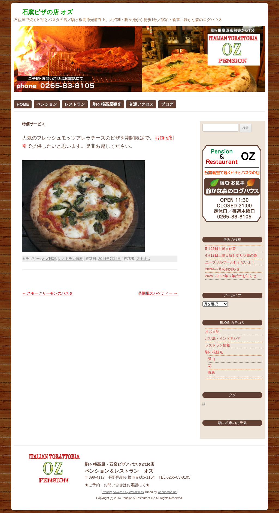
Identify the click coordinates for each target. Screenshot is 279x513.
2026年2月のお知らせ (222, 269)
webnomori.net (167, 492)
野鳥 (211, 372)
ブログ (167, 104)
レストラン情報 (70, 259)
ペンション (47, 104)
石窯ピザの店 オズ (47, 12)
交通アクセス (141, 104)
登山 (211, 359)
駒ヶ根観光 (214, 352)
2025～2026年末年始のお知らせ (230, 276)
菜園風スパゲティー (157, 293)
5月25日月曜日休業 (220, 249)
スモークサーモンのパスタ (47, 293)
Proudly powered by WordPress (123, 492)
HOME (23, 104)
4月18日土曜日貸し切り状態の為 (231, 255)
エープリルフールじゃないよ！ (230, 262)
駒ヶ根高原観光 (107, 104)
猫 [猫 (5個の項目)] (203, 403)
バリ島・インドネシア (223, 338)
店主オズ (143, 259)
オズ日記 (49, 259)
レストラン (75, 104)
